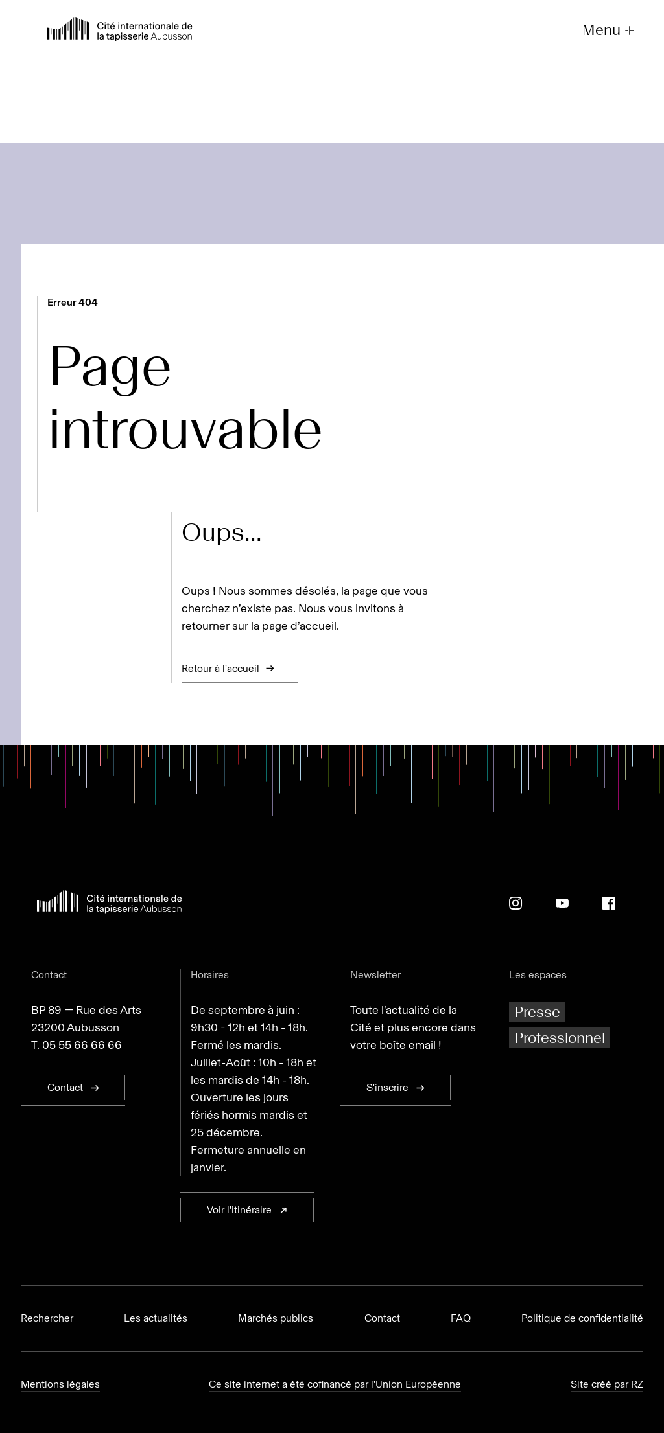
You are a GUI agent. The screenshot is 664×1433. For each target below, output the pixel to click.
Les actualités (155, 1318)
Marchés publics (275, 1318)
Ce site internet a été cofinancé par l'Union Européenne (335, 1384)
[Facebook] (609, 903)
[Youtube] (562, 903)
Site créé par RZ (607, 1384)
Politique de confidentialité (582, 1318)
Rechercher (47, 1318)
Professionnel (559, 1037)
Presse (537, 1011)
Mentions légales (60, 1384)
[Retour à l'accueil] (120, 30)
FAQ (461, 1318)
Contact (382, 1318)
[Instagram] (515, 903)
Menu (609, 30)
